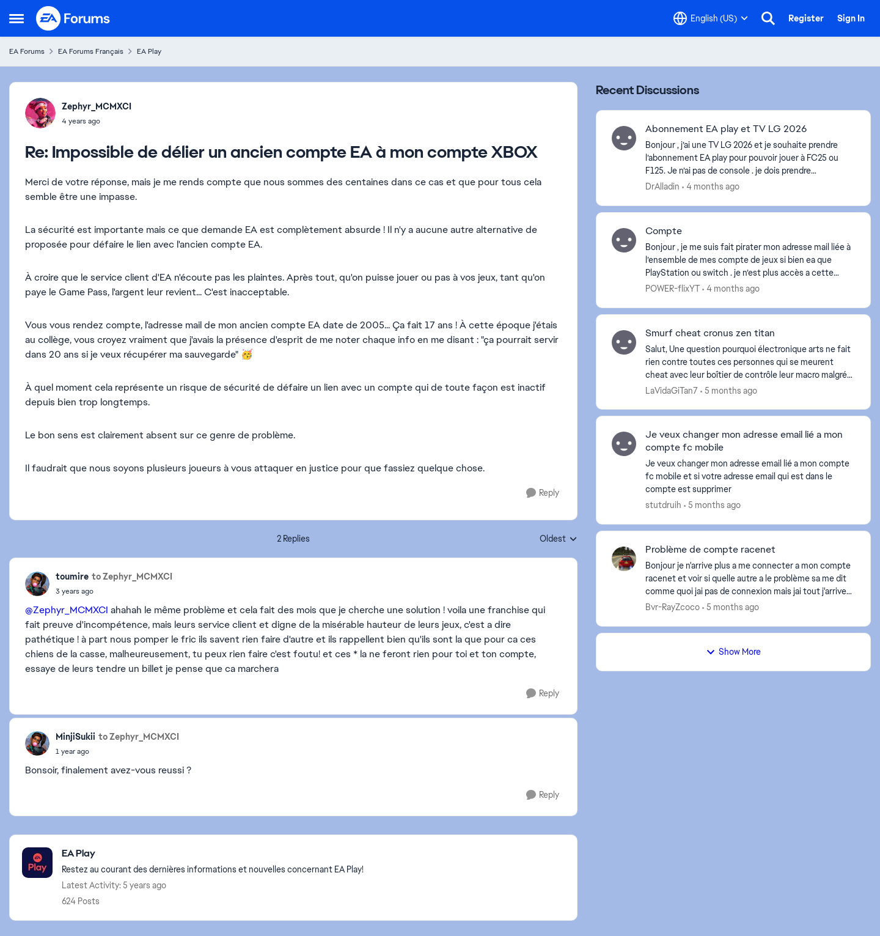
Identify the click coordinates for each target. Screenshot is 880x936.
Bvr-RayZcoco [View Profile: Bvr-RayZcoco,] (672, 607)
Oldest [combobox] (559, 539)
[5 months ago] (728, 390)
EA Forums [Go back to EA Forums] (27, 51)
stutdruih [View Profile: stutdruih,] (663, 504)
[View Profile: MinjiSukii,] (37, 743)
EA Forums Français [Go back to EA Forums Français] (90, 51)
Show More (733, 651)
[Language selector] (711, 18)
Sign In (851, 18)
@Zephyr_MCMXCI (66, 609)
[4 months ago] (710, 186)
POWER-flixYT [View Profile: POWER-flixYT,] (672, 288)
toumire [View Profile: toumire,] (72, 576)
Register (806, 18)
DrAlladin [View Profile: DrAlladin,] (662, 186)
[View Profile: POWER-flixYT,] (624, 240)
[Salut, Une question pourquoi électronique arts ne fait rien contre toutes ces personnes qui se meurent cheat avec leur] (750, 361)
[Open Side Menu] (16, 18)
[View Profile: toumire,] (37, 584)
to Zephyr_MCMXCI (132, 576)
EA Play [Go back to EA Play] (149, 51)
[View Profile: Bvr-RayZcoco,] (624, 559)
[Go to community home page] (73, 18)
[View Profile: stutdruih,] (624, 444)
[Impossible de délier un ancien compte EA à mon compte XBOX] (96, 121)
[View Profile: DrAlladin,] (624, 138)
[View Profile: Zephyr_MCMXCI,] (40, 113)
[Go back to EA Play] (213, 853)
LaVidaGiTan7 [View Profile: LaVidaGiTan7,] (671, 390)
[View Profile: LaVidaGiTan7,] (624, 342)
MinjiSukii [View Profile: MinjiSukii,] (75, 736)
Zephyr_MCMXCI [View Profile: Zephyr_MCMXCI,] (96, 106)
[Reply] (543, 493)
